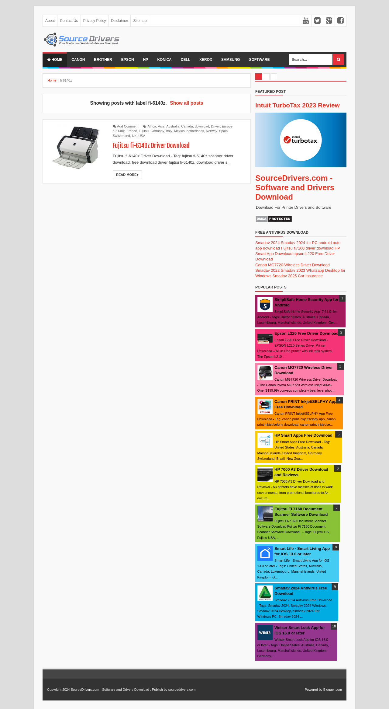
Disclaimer (119, 21)
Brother (103, 60)
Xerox (205, 60)
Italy (169, 131)
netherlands (195, 131)
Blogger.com (332, 689)
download (202, 126)
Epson (127, 60)
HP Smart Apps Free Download (303, 435)
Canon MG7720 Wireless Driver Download (292, 265)
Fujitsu (144, 131)
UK (134, 136)
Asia (161, 126)
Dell (185, 60)
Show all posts (186, 103)
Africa (152, 126)
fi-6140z (119, 131)
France (131, 131)
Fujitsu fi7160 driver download (307, 248)
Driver (215, 126)
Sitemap (139, 21)
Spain (223, 131)
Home (54, 60)
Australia (172, 126)
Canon (78, 60)
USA (141, 136)
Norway (211, 131)
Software (259, 60)
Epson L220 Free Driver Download (306, 333)
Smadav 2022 (267, 270)
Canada (187, 126)
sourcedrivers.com (182, 689)
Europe (227, 126)
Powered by (313, 689)
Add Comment (127, 126)
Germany (157, 131)
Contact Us (69, 21)
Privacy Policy (94, 21)
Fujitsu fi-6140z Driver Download (151, 145)
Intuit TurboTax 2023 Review (297, 105)
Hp (145, 60)
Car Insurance (310, 276)
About (50, 21)
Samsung (230, 60)
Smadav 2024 (267, 242)
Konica (164, 60)
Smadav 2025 (284, 276)
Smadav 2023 (293, 270)
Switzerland (121, 136)
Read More (127, 174)
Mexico (179, 131)
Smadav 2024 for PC (299, 242)
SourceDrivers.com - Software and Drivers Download (294, 187)
